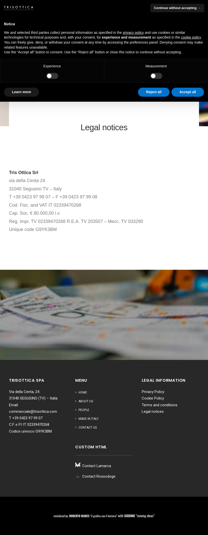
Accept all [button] (188, 92)
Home (82, 392)
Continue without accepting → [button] (177, 8)
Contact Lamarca (96, 466)
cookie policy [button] (191, 37)
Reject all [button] (153, 92)
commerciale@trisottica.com (33, 411)
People (83, 410)
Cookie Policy (153, 398)
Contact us (87, 427)
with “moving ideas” (136, 515)
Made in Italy (88, 419)
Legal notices (153, 411)
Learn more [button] (21, 92)
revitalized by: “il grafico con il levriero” (85, 516)
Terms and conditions (160, 405)
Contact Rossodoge (99, 476)
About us (85, 401)
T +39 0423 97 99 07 (25, 418)
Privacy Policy (153, 391)
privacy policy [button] (133, 33)
